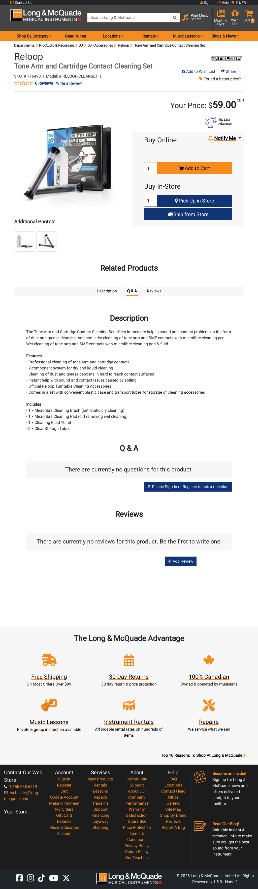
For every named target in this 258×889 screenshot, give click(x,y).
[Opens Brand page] (226, 58)
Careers (173, 803)
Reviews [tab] (154, 291)
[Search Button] (175, 17)
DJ (81, 45)
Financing (100, 815)
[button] (248, 18)
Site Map (173, 809)
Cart (64, 791)
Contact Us (21, 3)
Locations (173, 784)
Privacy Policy (136, 845)
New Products (100, 778)
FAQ (173, 778)
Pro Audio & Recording (56, 45)
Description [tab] (107, 291)
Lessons (100, 791)
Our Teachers (137, 857)
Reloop (123, 45)
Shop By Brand (173, 815)
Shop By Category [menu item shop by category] (32, 36)
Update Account (64, 797)
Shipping (100, 827)
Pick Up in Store (194, 201)
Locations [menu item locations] (111, 36)
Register (64, 784)
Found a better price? (220, 79)
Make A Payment (64, 803)
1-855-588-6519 (20, 786)
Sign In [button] (207, 3)
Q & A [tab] (132, 291)
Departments (24, 45)
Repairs (100, 797)
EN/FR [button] (238, 3)
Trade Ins (100, 803)
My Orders (64, 809)
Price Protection (137, 827)
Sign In (64, 778)
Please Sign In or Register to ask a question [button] (188, 486)
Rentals (100, 784)
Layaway (100, 821)
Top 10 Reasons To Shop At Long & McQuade (203, 755)
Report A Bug (173, 827)
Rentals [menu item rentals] (149, 36)
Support (100, 809)
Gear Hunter (75, 36)
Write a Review (69, 83)
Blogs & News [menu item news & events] (223, 36)
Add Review (180, 561)
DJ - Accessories (100, 45)
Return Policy (137, 851)
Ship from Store (188, 214)
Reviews (173, 821)
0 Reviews (44, 83)
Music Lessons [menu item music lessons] (186, 36)
